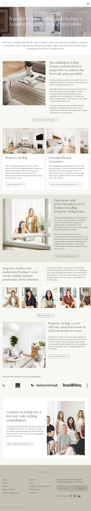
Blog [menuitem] (31, 483)
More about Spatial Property (44, 120)
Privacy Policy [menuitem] (34, 489)
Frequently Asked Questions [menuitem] (40, 486)
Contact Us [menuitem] (33, 493)
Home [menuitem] (5, 480)
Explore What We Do (14, 184)
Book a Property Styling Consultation (63, 184)
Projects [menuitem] (6, 486)
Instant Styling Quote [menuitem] (11, 493)
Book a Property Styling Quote (19, 444)
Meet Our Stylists (44, 315)
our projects (39, 434)
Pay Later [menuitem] (32, 480)
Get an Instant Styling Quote (65, 256)
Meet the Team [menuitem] (9, 489)
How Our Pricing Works (58, 356)
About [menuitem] (5, 483)
